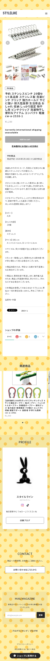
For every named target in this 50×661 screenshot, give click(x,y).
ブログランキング (20, 630)
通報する (24, 311)
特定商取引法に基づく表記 (25, 649)
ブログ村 (34, 630)
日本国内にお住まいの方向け (25, 146)
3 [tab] (27, 422)
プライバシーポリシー (25, 644)
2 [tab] (25, 422)
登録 (41, 615)
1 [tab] (22, 422)
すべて (9, 336)
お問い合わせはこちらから (25, 569)
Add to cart (25, 139)
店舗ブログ (25, 520)
